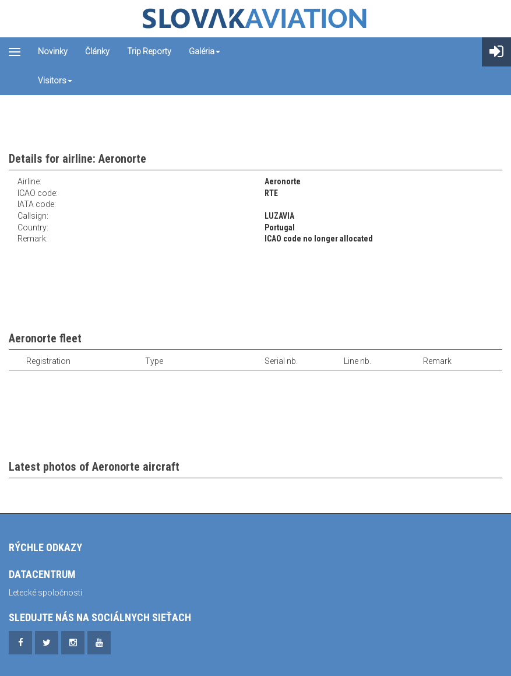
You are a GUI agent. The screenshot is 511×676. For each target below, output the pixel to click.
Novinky (53, 51)
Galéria (204, 51)
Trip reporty (149, 51)
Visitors (55, 80)
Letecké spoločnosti (45, 592)
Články (97, 51)
